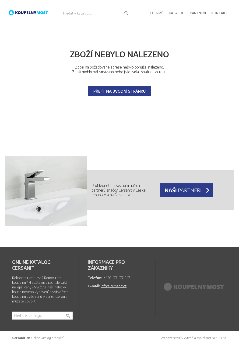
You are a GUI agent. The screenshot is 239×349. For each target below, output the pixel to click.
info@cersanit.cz (114, 286)
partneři (183, 190)
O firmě (156, 13)
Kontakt (219, 13)
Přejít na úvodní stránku (119, 91)
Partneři (198, 13)
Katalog (176, 13)
